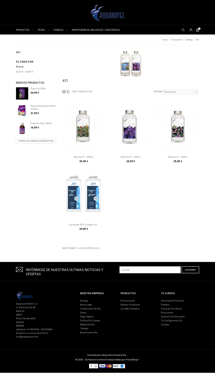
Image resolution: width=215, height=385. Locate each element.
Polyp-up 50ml (38, 88)
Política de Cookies (90, 320)
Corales (58, 30)
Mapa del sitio (87, 324)
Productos (22, 30)
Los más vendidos (130, 308)
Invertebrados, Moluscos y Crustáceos (96, 30)
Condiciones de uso (90, 308)
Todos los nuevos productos (36, 141)
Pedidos (165, 304)
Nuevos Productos (130, 304)
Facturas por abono (171, 308)
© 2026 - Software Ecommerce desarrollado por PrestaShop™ (107, 359)
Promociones (128, 301)
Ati (18, 52)
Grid (63, 91)
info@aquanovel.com (27, 337)
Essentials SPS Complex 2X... (84, 224)
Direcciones (167, 312)
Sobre (83, 312)
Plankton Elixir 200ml (41, 123)
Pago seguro (87, 316)
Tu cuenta (168, 293)
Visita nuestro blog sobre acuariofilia (106, 355)
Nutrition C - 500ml (178, 157)
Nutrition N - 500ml (130, 157)
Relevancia (181, 92)
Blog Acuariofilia (88, 332)
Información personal (172, 301)
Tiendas (84, 328)
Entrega (84, 301)
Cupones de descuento (173, 316)
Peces (41, 30)
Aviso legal (86, 304)
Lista (68, 91)
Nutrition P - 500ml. (84, 157)
